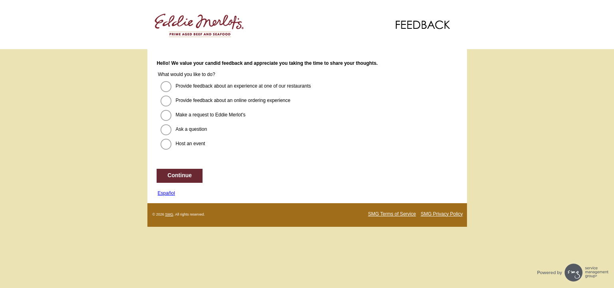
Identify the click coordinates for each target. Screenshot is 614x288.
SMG (169, 214)
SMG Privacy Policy (442, 214)
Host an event (190, 143)
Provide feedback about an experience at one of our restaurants (243, 86)
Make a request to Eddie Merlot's (210, 115)
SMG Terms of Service (392, 214)
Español (166, 193)
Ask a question (191, 129)
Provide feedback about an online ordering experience (232, 100)
